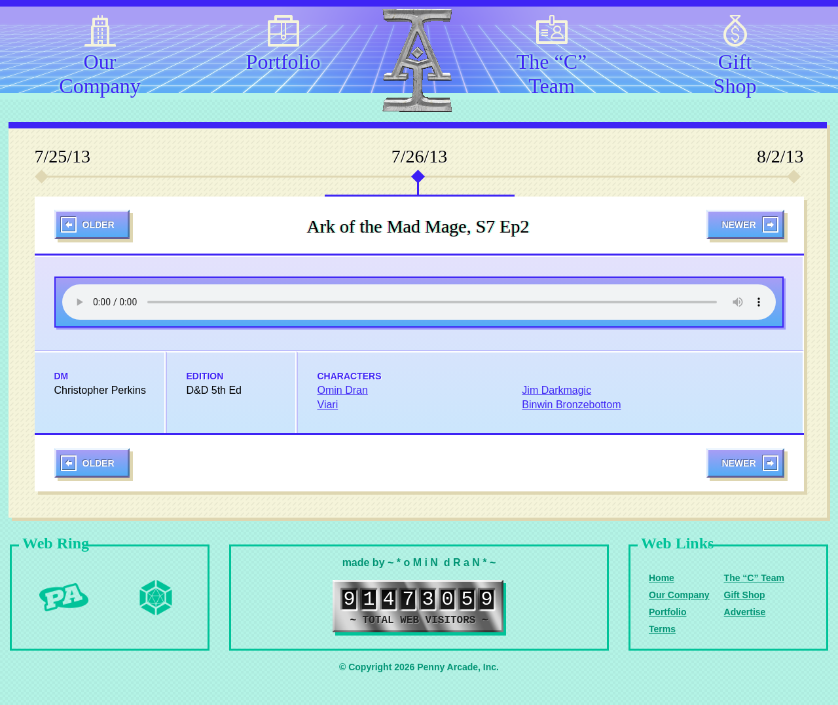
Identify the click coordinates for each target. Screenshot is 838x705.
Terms (662, 629)
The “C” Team (552, 71)
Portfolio (283, 61)
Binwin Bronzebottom (571, 404)
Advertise (745, 612)
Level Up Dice (155, 597)
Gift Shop (735, 71)
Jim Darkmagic (556, 390)
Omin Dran (343, 390)
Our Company (99, 71)
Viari (328, 404)
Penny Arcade (64, 597)
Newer (738, 224)
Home (661, 578)
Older (98, 224)
